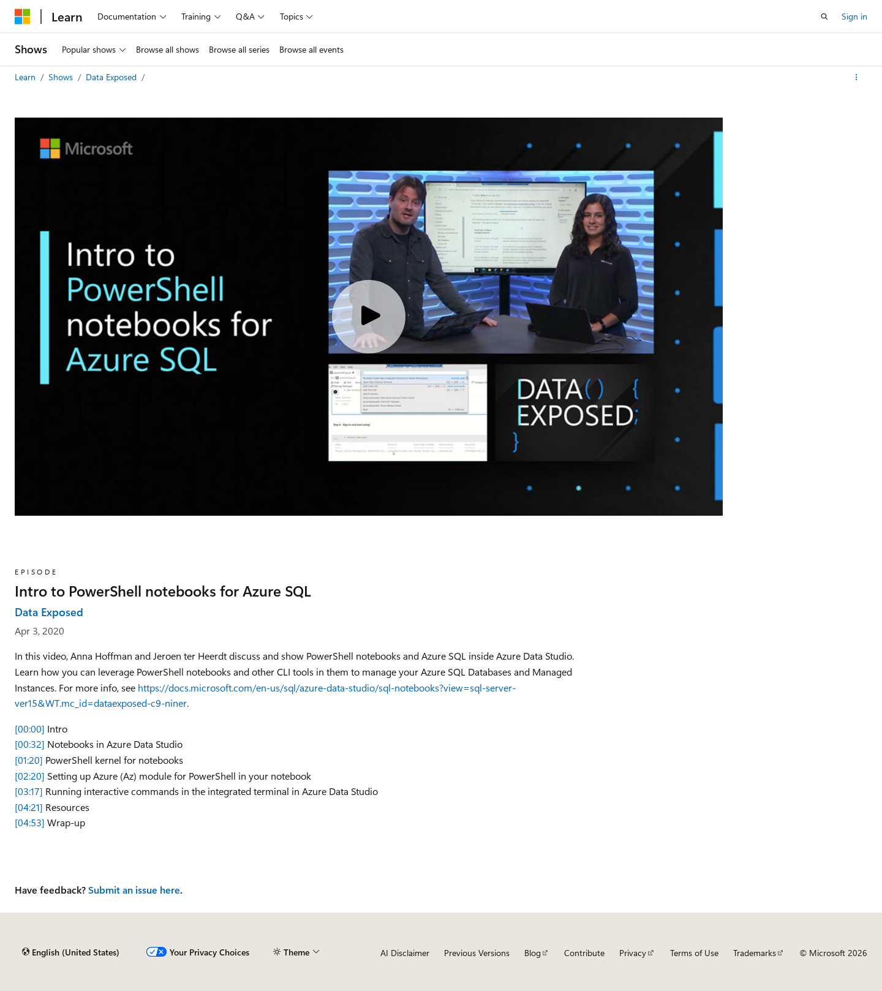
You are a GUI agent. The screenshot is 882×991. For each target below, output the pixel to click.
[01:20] (29, 759)
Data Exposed (112, 77)
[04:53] (30, 822)
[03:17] (29, 791)
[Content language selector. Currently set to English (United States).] (71, 952)
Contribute (584, 953)
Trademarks (754, 953)
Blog (532, 953)
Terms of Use (694, 953)
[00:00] (30, 728)
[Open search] (824, 17)
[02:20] (30, 775)
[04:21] (29, 807)
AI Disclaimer (404, 953)
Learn (26, 77)
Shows (61, 77)
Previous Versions (477, 953)
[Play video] (368, 316)
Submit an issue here (134, 889)
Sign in (854, 16)
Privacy (632, 953)
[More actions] (856, 77)
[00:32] (30, 743)
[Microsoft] (23, 16)
